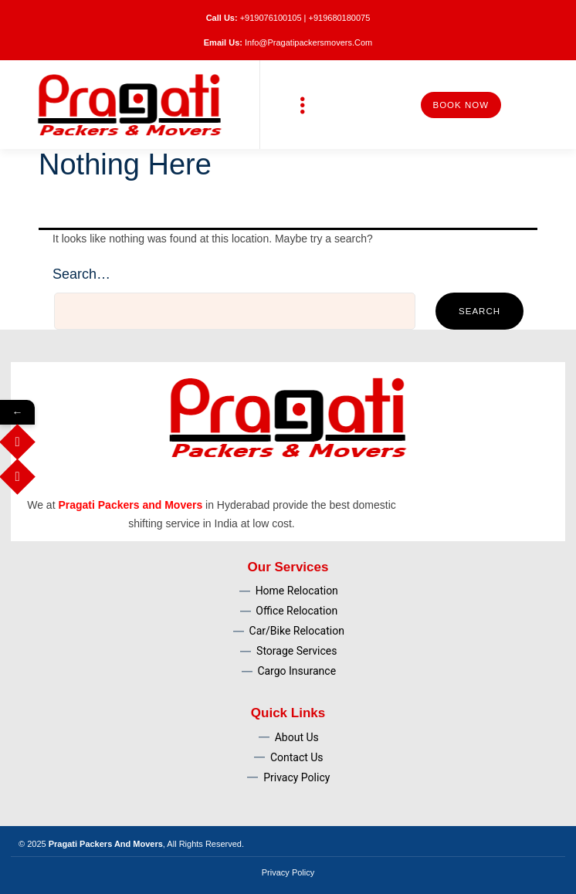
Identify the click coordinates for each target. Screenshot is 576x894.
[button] (303, 104)
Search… (81, 274)
